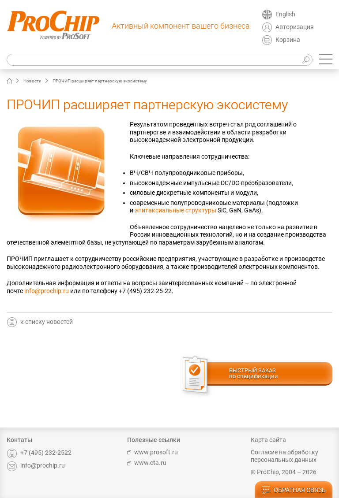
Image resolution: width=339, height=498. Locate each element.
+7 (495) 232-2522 (39, 452)
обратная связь (293, 490)
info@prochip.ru (46, 290)
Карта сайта (268, 439)
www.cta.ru (146, 462)
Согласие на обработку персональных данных (284, 456)
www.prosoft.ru (152, 452)
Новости (32, 80)
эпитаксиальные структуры (175, 210)
